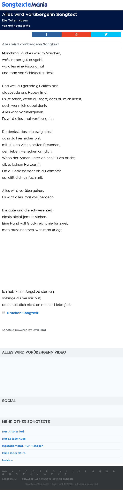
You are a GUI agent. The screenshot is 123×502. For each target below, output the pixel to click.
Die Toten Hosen (15, 20)
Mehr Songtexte (19, 26)
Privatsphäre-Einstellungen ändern (47, 479)
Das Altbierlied (13, 431)
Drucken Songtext (23, 313)
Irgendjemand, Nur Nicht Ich (22, 446)
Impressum (9, 479)
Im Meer (8, 460)
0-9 (4, 471)
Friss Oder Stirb (13, 453)
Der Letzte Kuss (14, 438)
